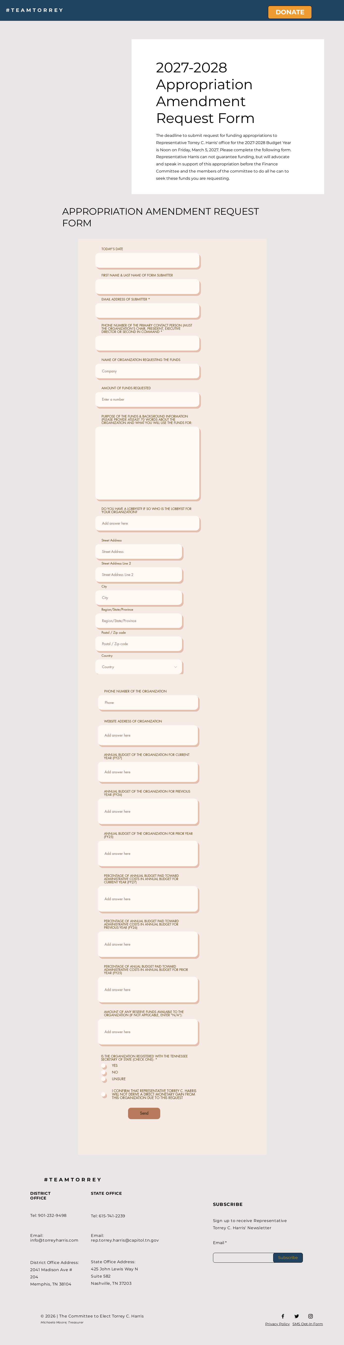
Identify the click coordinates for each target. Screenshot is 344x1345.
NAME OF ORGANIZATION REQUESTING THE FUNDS (141, 359)
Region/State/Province (117, 609)
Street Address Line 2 (116, 563)
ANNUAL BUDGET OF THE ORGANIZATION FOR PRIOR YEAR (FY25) (148, 835)
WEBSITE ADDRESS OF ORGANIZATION (133, 721)
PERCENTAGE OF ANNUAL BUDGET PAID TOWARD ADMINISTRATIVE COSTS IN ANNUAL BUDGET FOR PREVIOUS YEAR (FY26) (141, 924)
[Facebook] (283, 1316)
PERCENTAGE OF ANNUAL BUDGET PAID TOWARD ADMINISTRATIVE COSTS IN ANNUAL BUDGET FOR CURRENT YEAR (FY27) (141, 879)
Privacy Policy (277, 1324)
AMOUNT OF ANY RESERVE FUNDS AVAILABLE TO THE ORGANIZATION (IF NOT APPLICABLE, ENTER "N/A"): (144, 1013)
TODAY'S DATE (112, 249)
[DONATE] (290, 12)
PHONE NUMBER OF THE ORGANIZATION (135, 691)
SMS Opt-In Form (307, 1324)
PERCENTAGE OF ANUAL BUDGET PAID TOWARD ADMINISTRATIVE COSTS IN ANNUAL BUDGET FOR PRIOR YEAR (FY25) (146, 970)
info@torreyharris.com (54, 1240)
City (104, 586)
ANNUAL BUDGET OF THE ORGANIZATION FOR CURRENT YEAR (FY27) (146, 756)
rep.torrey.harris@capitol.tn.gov (125, 1240)
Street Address (112, 540)
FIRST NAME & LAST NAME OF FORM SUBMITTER (137, 275)
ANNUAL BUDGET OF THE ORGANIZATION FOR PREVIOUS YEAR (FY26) (147, 793)
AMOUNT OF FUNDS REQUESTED (126, 388)
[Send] (144, 1113)
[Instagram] (311, 1316)
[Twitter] (297, 1316)
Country (107, 655)
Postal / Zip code (114, 632)
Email (218, 1243)
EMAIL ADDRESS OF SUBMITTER (124, 299)
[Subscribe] (288, 1258)
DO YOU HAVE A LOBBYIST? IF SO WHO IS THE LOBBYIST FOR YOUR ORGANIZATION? (146, 510)
